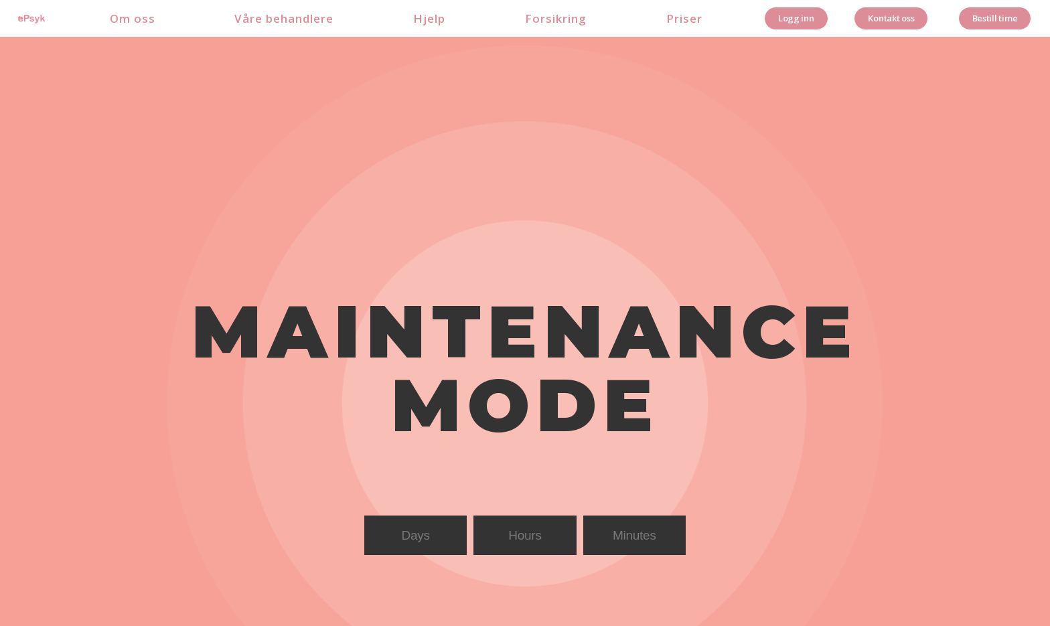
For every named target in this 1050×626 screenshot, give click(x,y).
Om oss (132, 18)
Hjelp (429, 18)
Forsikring (556, 18)
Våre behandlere (283, 18)
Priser (684, 18)
